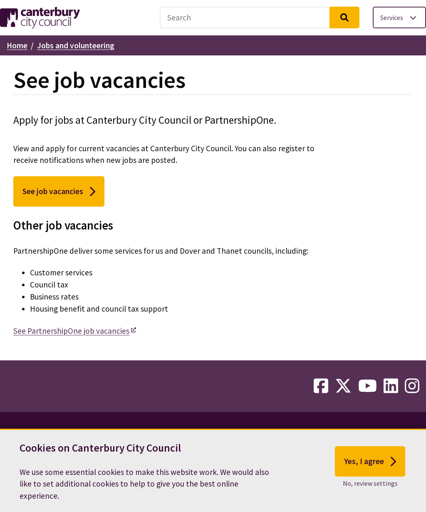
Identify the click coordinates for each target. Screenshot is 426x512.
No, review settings (370, 484)
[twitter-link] (343, 386)
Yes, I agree (370, 462)
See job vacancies (58, 191)
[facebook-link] (321, 386)
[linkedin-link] (391, 386)
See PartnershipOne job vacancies (71, 331)
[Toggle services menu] (399, 17)
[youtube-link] (367, 386)
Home (17, 45)
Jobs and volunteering (75, 45)
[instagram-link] (412, 386)
